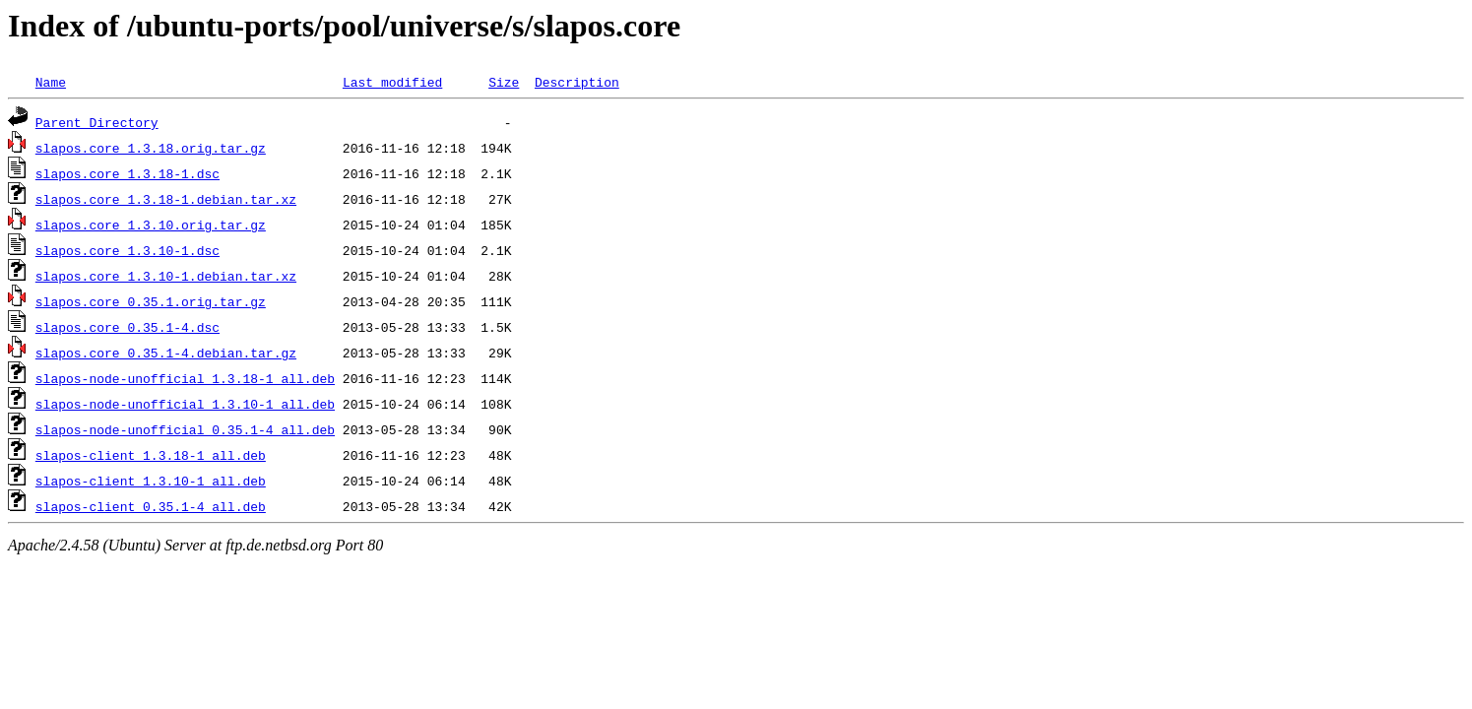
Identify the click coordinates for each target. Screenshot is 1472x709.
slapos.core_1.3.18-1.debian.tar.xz (165, 199)
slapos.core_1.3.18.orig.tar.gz (150, 148)
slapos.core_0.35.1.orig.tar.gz (150, 301)
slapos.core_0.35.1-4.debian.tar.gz (165, 352)
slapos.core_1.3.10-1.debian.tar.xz (165, 276)
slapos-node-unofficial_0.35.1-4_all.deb (185, 429)
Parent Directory (97, 122)
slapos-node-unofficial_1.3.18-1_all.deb (185, 378)
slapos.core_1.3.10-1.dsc (127, 250)
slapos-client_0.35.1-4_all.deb (150, 506)
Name (50, 82)
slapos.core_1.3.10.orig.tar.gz (150, 224)
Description (577, 82)
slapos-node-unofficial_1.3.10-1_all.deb (185, 404)
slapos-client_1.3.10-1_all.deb (150, 480)
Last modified (392, 82)
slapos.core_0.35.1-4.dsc (127, 327)
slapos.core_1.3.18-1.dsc (127, 173)
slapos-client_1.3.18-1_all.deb (150, 455)
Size (503, 82)
